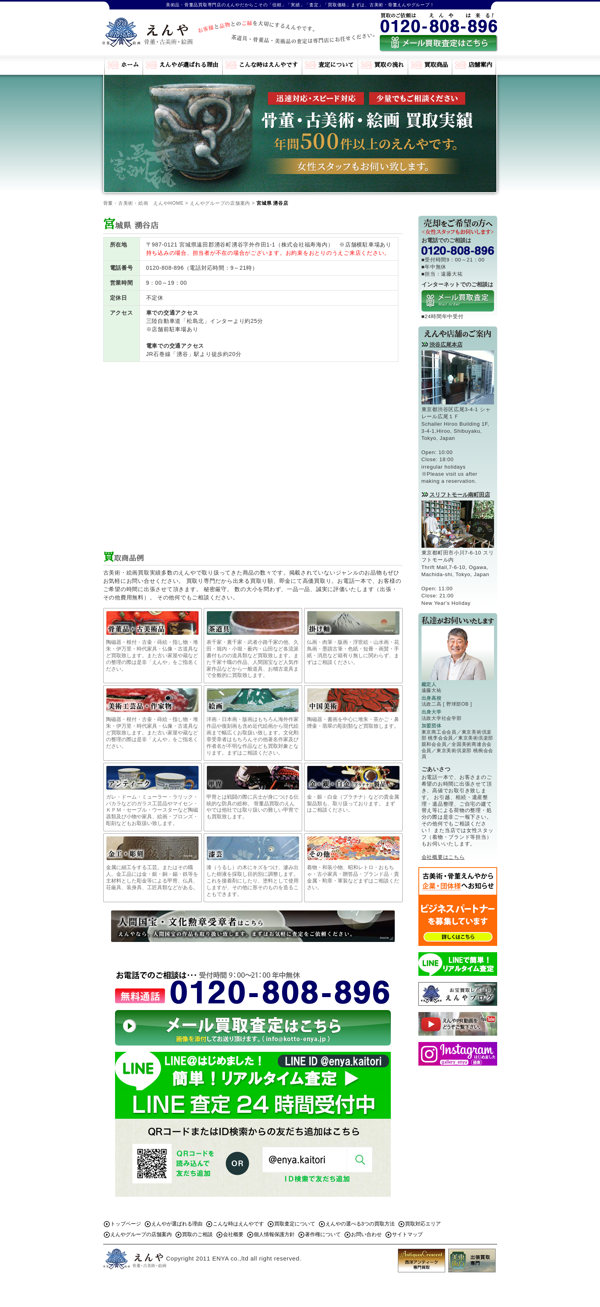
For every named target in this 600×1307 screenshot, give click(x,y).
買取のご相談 (197, 1234)
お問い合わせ (366, 1234)
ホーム (130, 65)
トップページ (125, 1224)
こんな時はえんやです (268, 65)
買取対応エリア (423, 1224)
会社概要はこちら (443, 857)
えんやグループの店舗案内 (141, 1234)
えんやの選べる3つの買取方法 (360, 1224)
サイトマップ (407, 1234)
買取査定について (294, 1224)
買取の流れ (389, 65)
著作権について (323, 1234)
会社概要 (233, 1234)
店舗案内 (480, 65)
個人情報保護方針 (274, 1234)
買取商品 (436, 65)
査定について (336, 65)
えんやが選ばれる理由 (188, 65)
